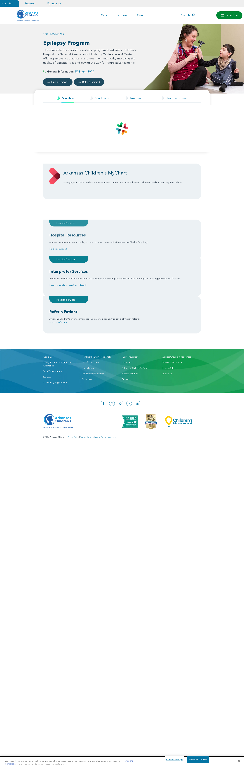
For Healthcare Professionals (96, 312)
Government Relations (93, 329)
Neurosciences (53, 34)
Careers (47, 332)
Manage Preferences (102, 392)
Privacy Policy (73, 392)
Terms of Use (86, 392)
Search (185, 15)
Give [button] (140, 15)
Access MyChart (130, 329)
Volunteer (87, 334)
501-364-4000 (84, 71)
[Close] (239, 761)
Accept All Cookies (198, 761)
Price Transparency (52, 326)
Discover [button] (122, 15)
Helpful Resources (91, 317)
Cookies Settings (174, 761)
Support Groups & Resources (176, 312)
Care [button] (104, 15)
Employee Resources (172, 317)
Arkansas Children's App (134, 323)
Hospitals (8, 3)
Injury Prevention (130, 312)
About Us (47, 312)
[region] (122, 761)
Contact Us (167, 329)
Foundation (54, 3)
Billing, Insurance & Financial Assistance (57, 319)
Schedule (232, 15)
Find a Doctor (58, 82)
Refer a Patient (89, 82)
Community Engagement (55, 337)
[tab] (65, 98)
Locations (127, 317)
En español (167, 323)
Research (30, 3)
